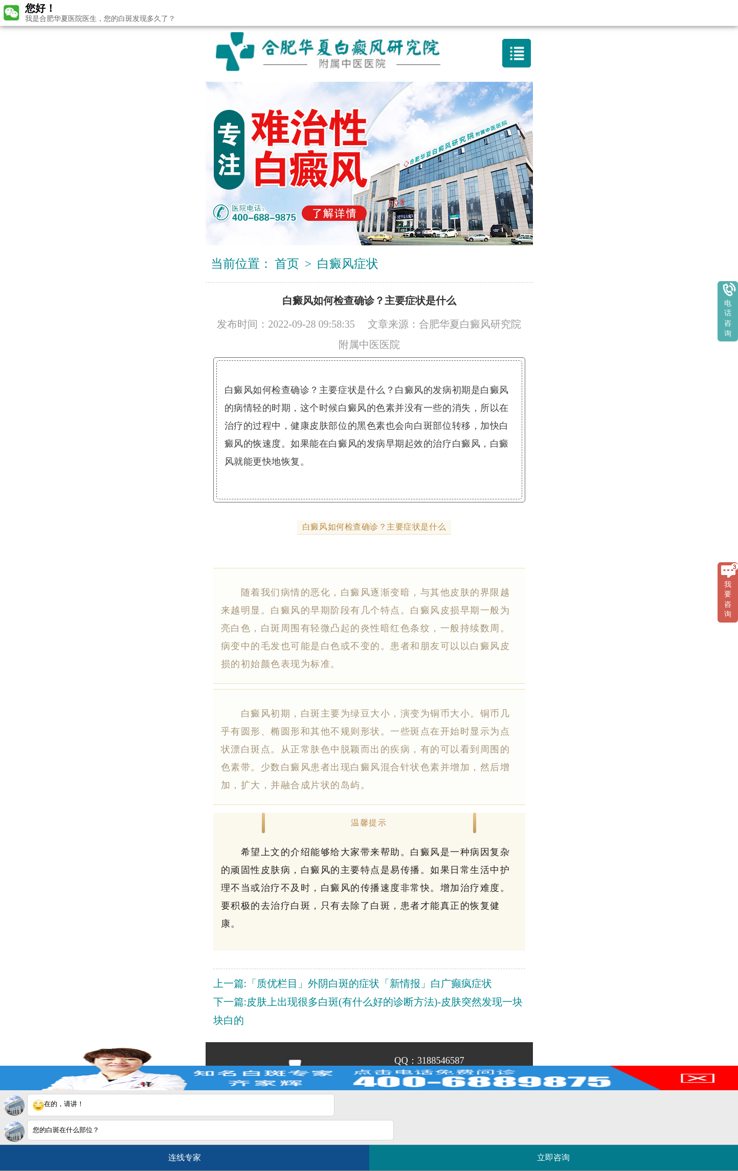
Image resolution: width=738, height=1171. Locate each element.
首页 (287, 263)
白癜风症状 (347, 263)
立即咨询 (558, 1153)
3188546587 (440, 1060)
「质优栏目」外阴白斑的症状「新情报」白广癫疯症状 (369, 983)
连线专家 (184, 1157)
